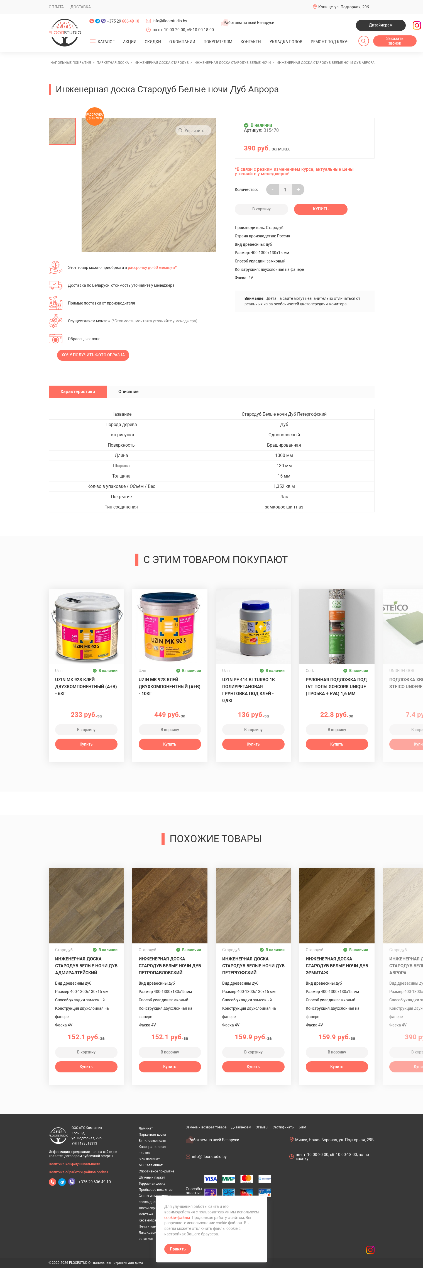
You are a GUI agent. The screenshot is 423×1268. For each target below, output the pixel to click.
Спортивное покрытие (156, 1171)
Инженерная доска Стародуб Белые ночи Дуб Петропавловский (170, 965)
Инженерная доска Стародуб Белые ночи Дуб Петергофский (253, 965)
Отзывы (262, 1127)
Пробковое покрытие (155, 1190)
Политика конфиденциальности (74, 1164)
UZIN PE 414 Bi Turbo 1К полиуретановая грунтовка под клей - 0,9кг (248, 690)
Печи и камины (151, 1226)
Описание (128, 391)
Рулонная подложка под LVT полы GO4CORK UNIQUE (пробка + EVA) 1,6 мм (336, 686)
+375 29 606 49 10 (95, 1182)
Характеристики (77, 391)
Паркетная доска (152, 1134)
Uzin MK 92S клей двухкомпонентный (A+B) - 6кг (86, 686)
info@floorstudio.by (170, 21)
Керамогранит (150, 1220)
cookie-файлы (177, 1217)
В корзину (261, 209)
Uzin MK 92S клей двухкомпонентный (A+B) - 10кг (170, 686)
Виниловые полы (152, 1141)
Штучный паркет (152, 1177)
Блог (302, 1127)
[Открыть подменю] (93, 41)
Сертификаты (283, 1127)
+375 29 (123, 21)
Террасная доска (152, 1184)
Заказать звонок (395, 41)
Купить (321, 209)
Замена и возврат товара (206, 1127)
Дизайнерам (381, 25)
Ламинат (146, 1128)
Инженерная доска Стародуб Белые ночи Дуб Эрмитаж (337, 965)
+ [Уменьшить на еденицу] (298, 189)
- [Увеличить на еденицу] (272, 189)
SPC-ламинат (149, 1159)
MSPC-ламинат (151, 1165)
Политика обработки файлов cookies (78, 1172)
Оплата (56, 7)
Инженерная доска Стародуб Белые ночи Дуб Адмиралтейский (86, 965)
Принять (178, 1249)
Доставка (80, 7)
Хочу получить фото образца (93, 355)
